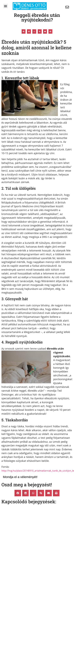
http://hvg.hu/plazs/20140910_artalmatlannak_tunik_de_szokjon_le (37, 470)
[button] (5, 6)
